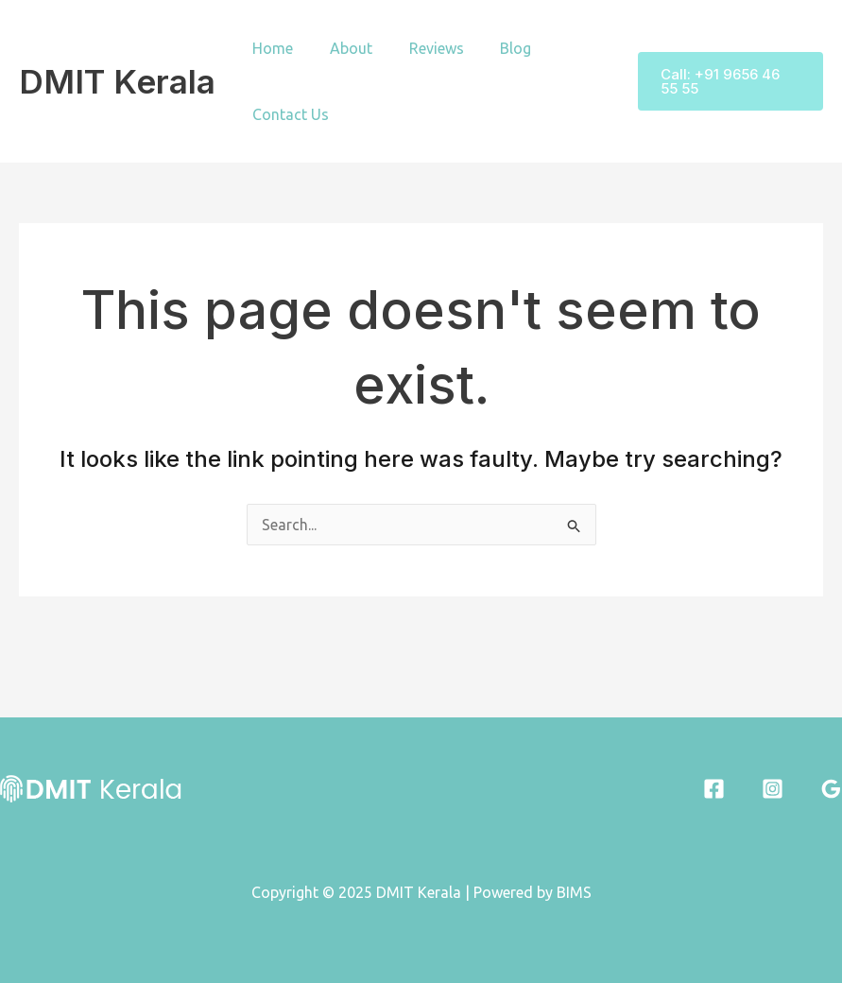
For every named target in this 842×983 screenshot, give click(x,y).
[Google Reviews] (831, 789)
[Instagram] (772, 789)
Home (269, 48)
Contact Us (287, 114)
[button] (725, 81)
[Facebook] (714, 789)
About (341, 48)
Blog (493, 48)
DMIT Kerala (117, 81)
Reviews (420, 48)
